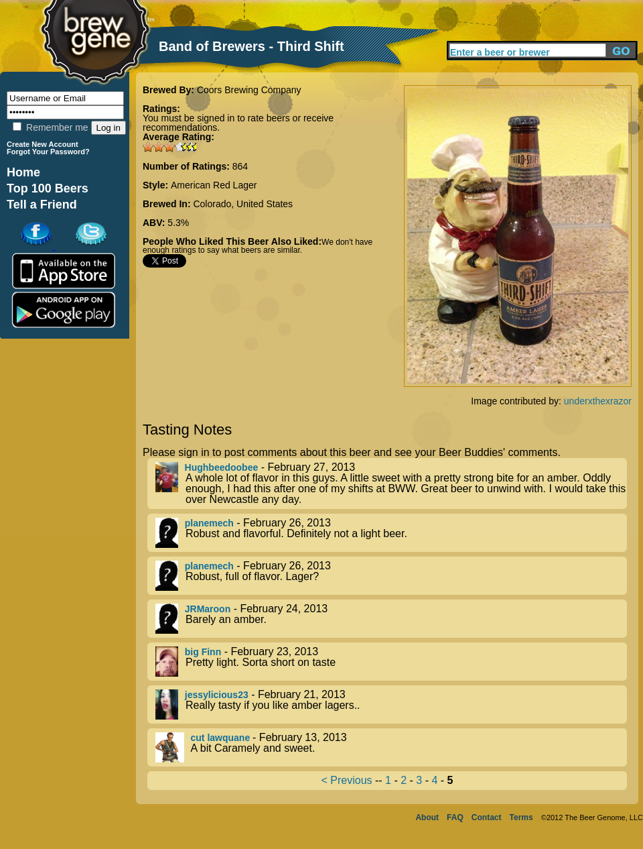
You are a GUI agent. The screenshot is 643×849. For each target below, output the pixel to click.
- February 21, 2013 (391, 704)
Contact (487, 817)
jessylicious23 (216, 694)
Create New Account (42, 144)
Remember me (50, 127)
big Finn (203, 651)
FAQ (455, 817)
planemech (209, 523)
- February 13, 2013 (391, 747)
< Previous (347, 780)
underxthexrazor (598, 401)
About (427, 817)
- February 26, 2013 (391, 533)
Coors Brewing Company (249, 89)
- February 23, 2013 (391, 661)
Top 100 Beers (47, 188)
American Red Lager (214, 185)
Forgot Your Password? (48, 152)
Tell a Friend (42, 204)
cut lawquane (222, 737)
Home (23, 172)
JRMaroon (207, 609)
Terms (521, 817)
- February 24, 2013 (391, 619)
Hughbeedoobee (222, 467)
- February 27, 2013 (391, 483)
